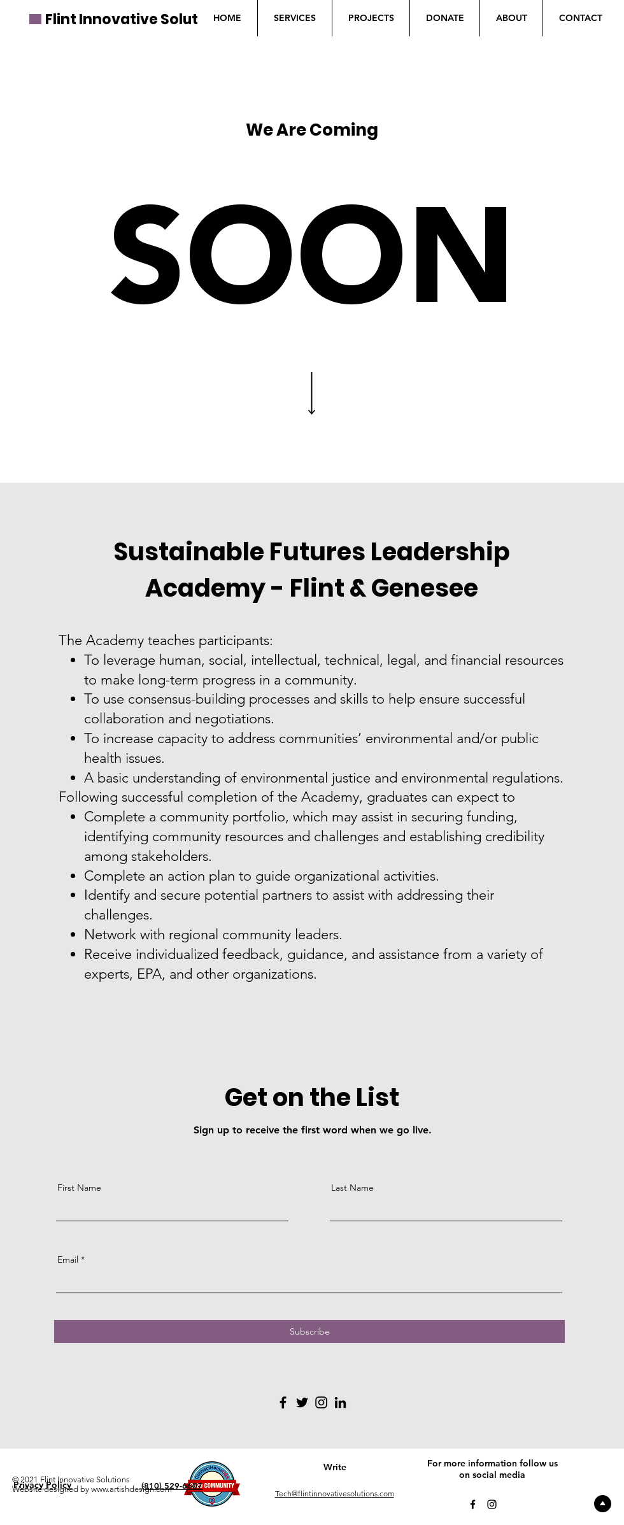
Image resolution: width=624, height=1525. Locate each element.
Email (67, 1259)
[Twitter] (302, 1402)
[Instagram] (321, 1402)
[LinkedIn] (340, 1402)
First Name (79, 1187)
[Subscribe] (309, 1331)
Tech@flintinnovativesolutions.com (334, 1493)
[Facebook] (283, 1402)
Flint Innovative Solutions (137, 19)
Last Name (352, 1187)
